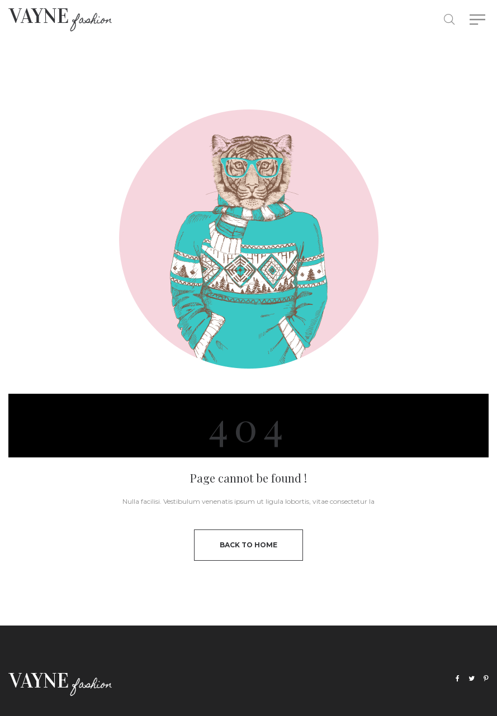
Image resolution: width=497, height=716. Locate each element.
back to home (248, 545)
